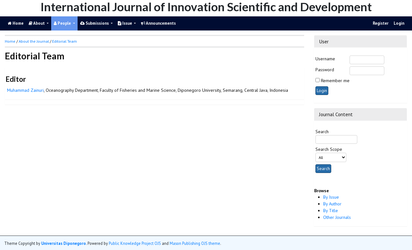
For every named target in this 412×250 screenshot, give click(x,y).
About (37, 23)
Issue (125, 23)
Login (399, 23)
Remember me (335, 80)
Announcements (158, 23)
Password (324, 70)
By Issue (331, 197)
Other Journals (337, 217)
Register (381, 23)
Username (325, 59)
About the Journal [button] (34, 41)
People (63, 23)
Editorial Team (64, 41)
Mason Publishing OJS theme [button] (195, 243)
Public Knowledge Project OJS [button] (135, 243)
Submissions (95, 23)
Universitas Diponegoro (63, 243)
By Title (330, 210)
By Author (332, 204)
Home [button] (10, 41)
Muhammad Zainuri (25, 90)
